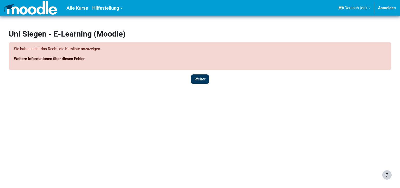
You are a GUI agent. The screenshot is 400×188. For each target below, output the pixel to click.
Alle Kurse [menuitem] (77, 8)
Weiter (200, 79)
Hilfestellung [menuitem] (105, 8)
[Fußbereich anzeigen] (387, 175)
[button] (354, 8)
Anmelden (387, 7)
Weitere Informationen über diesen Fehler (60, 59)
